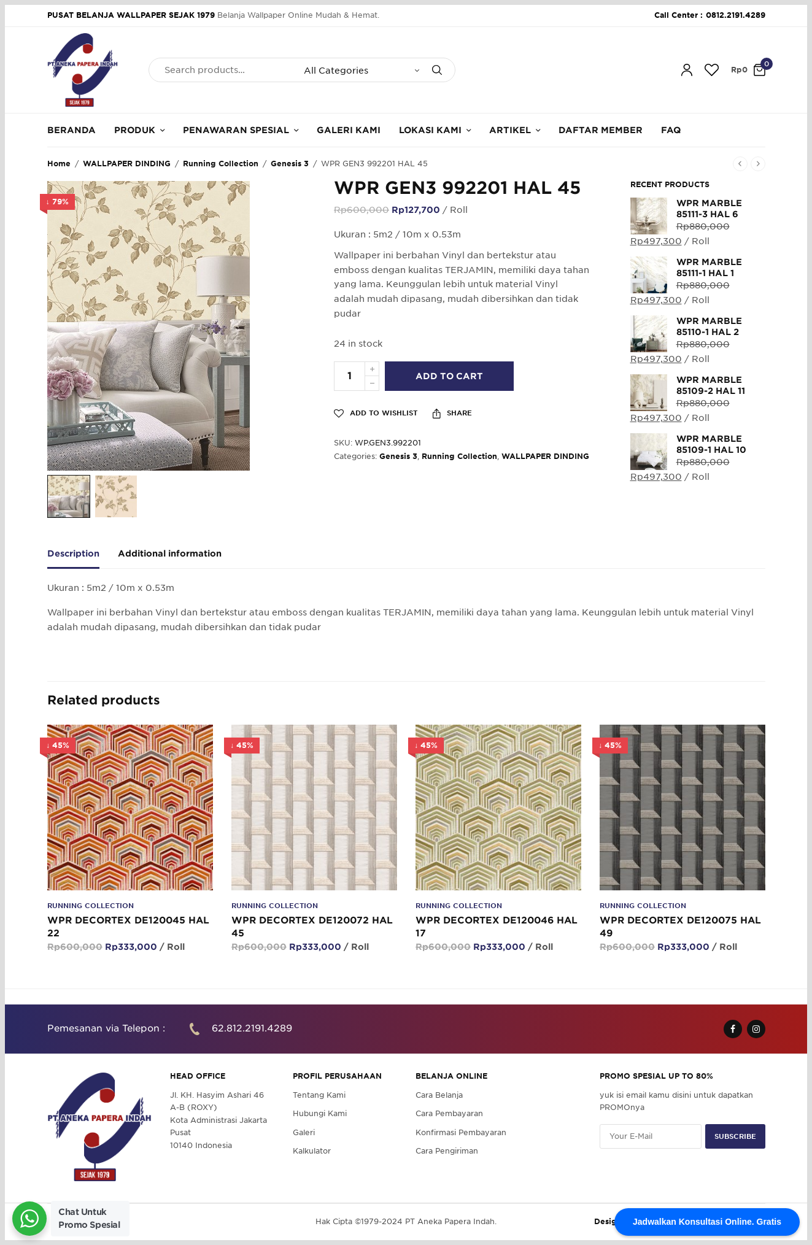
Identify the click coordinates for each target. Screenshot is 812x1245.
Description (73, 553)
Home (59, 163)
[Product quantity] (349, 376)
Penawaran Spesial (236, 130)
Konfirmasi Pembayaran (461, 1131)
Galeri (304, 1131)
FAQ (671, 130)
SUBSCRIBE (735, 1135)
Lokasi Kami (430, 130)
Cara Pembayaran (449, 1113)
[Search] (437, 70)
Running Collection (220, 163)
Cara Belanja (439, 1095)
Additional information (170, 553)
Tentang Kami (319, 1095)
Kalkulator (312, 1150)
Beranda (71, 130)
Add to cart (449, 376)
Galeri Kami (349, 130)
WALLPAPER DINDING (127, 163)
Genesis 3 (290, 163)
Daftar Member (601, 130)
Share (452, 413)
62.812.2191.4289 (252, 1028)
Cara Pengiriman (447, 1150)
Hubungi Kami (320, 1113)
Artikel (510, 130)
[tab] (82, 559)
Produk (134, 130)
